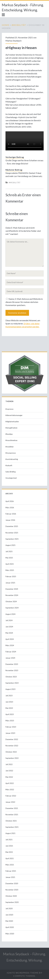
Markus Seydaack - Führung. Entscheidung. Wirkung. (23, 7)
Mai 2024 (9, 633)
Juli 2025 (9, 551)
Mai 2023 (9, 708)
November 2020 (11, 890)
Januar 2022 (10, 802)
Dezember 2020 (11, 883)
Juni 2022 (9, 771)
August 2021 (10, 833)
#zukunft (8, 465)
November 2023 (11, 670)
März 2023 (9, 721)
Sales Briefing (10, 472)
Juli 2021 (9, 840)
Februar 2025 (10, 576)
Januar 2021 (10, 877)
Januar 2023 (10, 733)
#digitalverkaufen (12, 422)
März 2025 (9, 570)
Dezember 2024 (11, 589)
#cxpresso (9, 409)
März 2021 (9, 865)
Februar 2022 (10, 796)
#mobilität (19, 25)
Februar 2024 (10, 652)
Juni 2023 (9, 702)
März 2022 (9, 789)
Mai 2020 (9, 921)
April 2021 (9, 858)
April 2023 (9, 714)
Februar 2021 (10, 871)
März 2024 (9, 645)
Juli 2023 (9, 696)
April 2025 (9, 564)
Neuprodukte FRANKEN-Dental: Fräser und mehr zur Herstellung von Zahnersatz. (23, 174)
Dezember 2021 (11, 808)
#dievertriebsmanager (13, 415)
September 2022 (12, 758)
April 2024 (9, 639)
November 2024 (11, 595)
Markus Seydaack (13, 40)
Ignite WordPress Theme (23, 972)
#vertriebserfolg (11, 459)
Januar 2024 (10, 658)
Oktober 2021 (11, 821)
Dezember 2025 (11, 526)
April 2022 (9, 783)
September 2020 (12, 902)
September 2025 (12, 539)
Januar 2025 (10, 583)
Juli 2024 (9, 620)
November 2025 (11, 533)
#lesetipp (9, 434)
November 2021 (11, 815)
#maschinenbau (11, 440)
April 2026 (9, 501)
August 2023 (10, 689)
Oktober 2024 (11, 601)
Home (5, 25)
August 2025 (10, 545)
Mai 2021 (9, 852)
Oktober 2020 (11, 896)
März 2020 (9, 934)
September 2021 (12, 827)
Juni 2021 (9, 846)
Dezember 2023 (11, 664)
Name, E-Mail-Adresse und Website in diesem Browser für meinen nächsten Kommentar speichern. (24, 302)
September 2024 (12, 608)
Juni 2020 (9, 915)
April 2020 (9, 927)
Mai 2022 (9, 777)
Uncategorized (11, 478)
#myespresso (10, 453)
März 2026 (9, 508)
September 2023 (12, 683)
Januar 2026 (10, 520)
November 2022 (11, 746)
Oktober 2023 (11, 677)
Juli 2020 (9, 908)
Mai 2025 (9, 558)
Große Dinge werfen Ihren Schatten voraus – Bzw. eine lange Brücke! (24, 162)
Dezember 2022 (11, 739)
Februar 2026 (10, 514)
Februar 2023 (10, 727)
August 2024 (10, 614)
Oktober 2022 (11, 752)
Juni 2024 (9, 627)
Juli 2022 (9, 764)
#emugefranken (11, 428)
